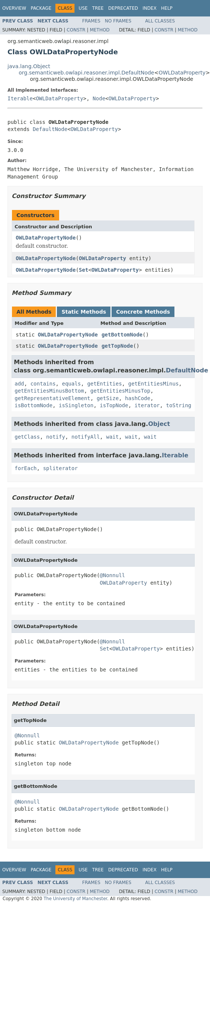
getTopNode (117, 346)
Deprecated (123, 8)
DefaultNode (50, 129)
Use (83, 8)
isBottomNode (33, 405)
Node (99, 98)
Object (159, 423)
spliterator (60, 468)
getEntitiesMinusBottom (49, 391)
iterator (146, 405)
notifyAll (85, 437)
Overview (14, 8)
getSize (108, 398)
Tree (98, 8)
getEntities (104, 384)
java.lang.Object (28, 66)
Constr (76, 30)
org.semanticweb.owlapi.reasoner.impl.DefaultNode (86, 73)
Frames (91, 21)
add (19, 384)
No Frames (118, 21)
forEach (26, 468)
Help (167, 8)
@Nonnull (112, 575)
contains (42, 384)
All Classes (160, 21)
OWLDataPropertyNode (46, 238)
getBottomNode (122, 335)
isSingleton (76, 405)
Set (83, 270)
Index (150, 8)
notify (55, 437)
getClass (27, 437)
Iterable (20, 98)
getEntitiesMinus (153, 384)
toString (178, 405)
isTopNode (114, 405)
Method (100, 30)
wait (112, 437)
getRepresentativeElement (52, 398)
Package (41, 8)
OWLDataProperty (182, 73)
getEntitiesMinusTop (120, 391)
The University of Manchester (75, 898)
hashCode (137, 398)
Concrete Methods (143, 312)
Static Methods (83, 312)
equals (71, 384)
